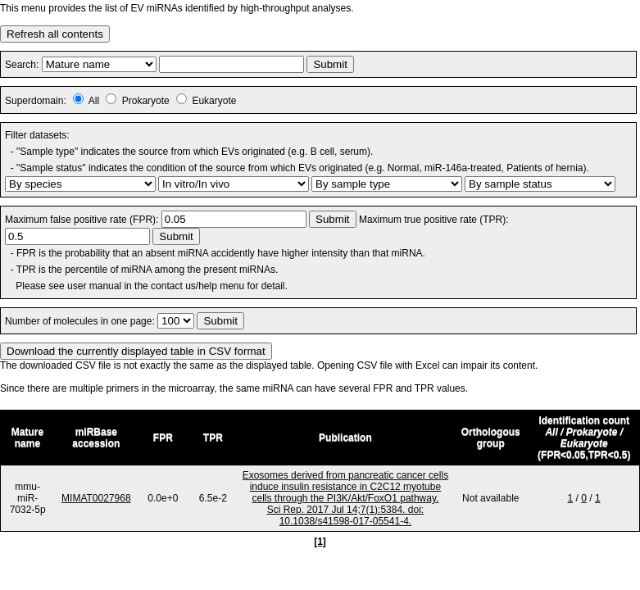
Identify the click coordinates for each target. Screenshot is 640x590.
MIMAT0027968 (96, 498)
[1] (320, 541)
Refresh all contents (55, 34)
